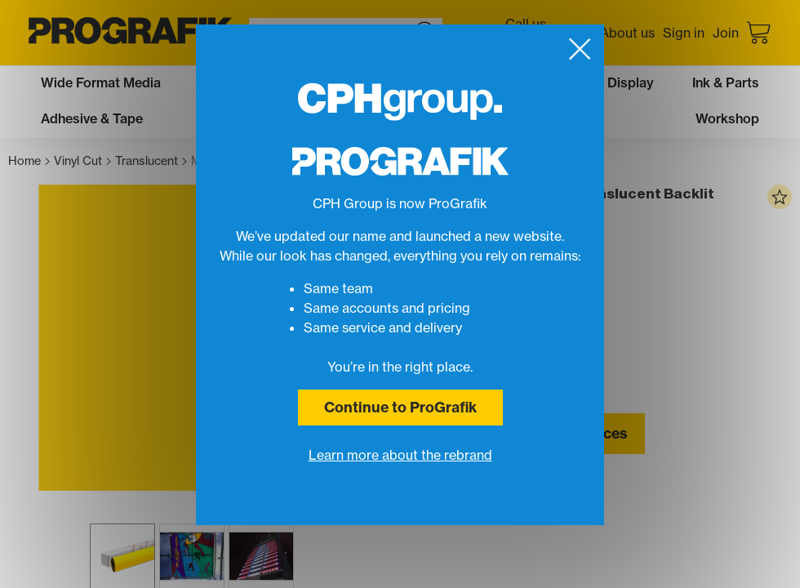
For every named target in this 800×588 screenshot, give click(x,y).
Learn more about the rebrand (400, 455)
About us (627, 32)
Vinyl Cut (82, 161)
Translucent (151, 161)
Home (29, 161)
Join (726, 32)
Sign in (683, 32)
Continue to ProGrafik (400, 407)
